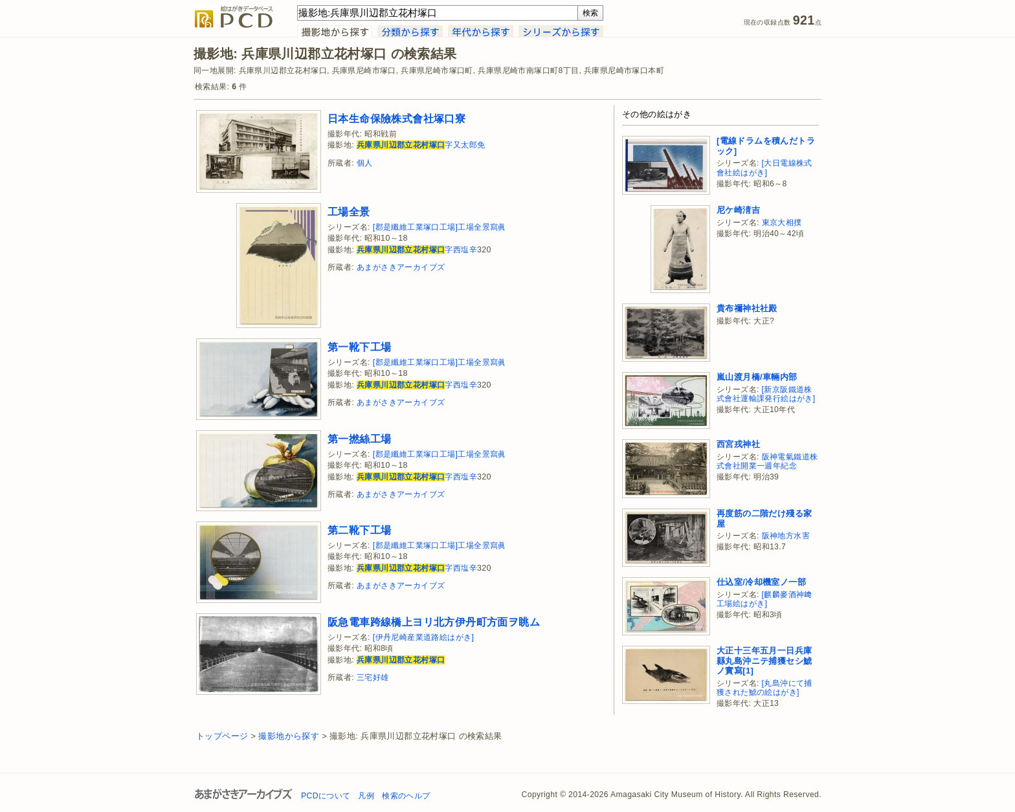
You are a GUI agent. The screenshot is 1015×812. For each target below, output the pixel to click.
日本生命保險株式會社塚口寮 (396, 118)
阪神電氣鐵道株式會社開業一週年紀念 (767, 461)
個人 (365, 163)
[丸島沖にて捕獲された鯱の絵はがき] (764, 688)
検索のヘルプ (406, 795)
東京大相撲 (782, 222)
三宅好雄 (373, 677)
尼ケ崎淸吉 (738, 210)
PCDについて (325, 795)
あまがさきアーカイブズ (401, 267)
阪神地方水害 (786, 535)
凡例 (366, 795)
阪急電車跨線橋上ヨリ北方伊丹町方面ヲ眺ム (434, 622)
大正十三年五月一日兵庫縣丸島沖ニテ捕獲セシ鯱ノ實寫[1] (764, 660)
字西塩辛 (417, 249)
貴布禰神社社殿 (747, 308)
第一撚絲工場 (359, 438)
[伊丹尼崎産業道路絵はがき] (423, 637)
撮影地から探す (288, 736)
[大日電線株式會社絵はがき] (764, 168)
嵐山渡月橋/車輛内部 (757, 377)
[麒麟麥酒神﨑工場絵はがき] (764, 599)
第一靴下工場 (359, 347)
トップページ (222, 736)
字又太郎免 (421, 144)
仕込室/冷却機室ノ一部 (761, 582)
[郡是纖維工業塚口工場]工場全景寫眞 (439, 227)
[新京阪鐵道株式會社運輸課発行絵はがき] (766, 394)
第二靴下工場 (359, 530)
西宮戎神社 (738, 444)
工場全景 (349, 211)
